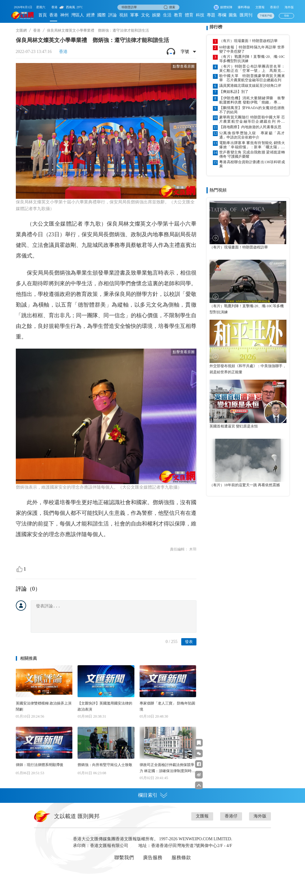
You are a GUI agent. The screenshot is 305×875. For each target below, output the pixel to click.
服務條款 (181, 857)
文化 (145, 15)
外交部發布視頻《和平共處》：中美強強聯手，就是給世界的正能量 (248, 369)
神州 (64, 15)
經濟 (90, 15)
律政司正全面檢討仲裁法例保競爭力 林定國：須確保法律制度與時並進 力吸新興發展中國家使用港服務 (167, 768)
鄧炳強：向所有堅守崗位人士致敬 (105, 765)
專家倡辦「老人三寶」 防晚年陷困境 (167, 706)
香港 (53, 15)
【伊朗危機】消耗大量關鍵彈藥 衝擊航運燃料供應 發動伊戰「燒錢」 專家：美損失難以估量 (252, 100)
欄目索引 (152, 795)
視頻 (123, 15)
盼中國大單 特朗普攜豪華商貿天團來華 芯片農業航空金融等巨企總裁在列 (252, 78)
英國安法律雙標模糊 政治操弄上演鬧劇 (43, 706)
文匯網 (21, 30)
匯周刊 (246, 15)
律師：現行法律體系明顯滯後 (39, 765)
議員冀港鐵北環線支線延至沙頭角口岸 (250, 85)
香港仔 (274, 7)
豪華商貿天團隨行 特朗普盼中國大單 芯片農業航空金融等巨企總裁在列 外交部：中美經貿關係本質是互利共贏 (252, 119)
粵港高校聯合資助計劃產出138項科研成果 (252, 164)
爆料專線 (244, 7)
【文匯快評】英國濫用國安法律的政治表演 (105, 706)
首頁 (42, 15)
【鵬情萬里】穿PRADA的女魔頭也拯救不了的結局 (252, 110)
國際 (101, 15)
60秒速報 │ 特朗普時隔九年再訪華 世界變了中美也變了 (252, 49)
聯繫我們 (124, 857)
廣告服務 (152, 857)
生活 (167, 15)
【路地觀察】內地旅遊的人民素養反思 (250, 127)
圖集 (233, 15)
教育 (178, 15)
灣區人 (77, 15)
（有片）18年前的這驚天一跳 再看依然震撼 (245, 485)
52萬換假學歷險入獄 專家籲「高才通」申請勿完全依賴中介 (252, 135)
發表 (189, 641)
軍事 (134, 15)
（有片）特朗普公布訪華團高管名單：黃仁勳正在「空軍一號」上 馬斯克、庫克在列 (252, 68)
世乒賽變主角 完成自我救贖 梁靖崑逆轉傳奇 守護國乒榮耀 (252, 154)
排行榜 (216, 27)
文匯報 (260, 7)
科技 (200, 15)
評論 (112, 15)
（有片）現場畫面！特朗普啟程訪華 (248, 41)
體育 (189, 15)
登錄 (286, 15)
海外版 (289, 7)
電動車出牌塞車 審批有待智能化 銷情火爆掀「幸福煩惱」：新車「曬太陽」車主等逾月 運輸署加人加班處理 (252, 145)
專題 (211, 15)
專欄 (222, 15)
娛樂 (156, 15)
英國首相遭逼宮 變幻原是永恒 (234, 426)
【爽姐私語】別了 (233, 92)
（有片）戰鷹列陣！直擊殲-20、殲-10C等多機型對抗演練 (252, 58)
